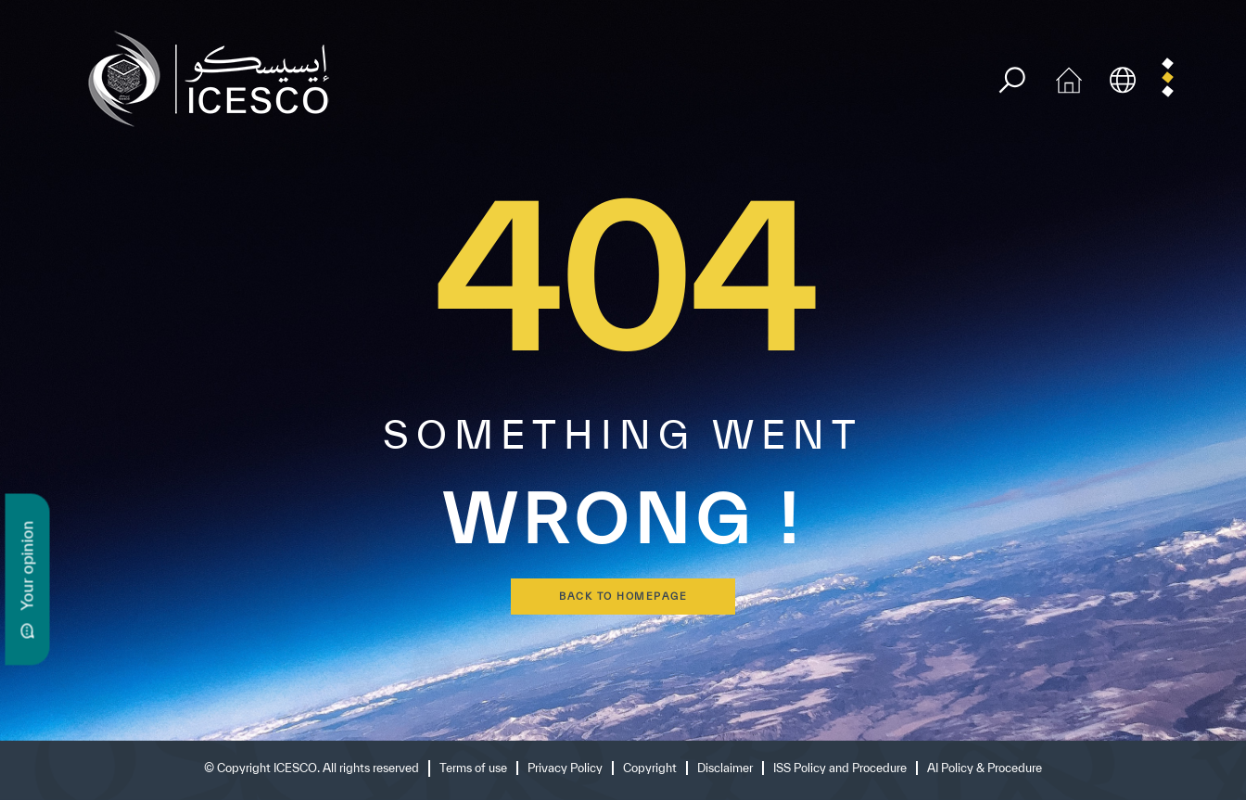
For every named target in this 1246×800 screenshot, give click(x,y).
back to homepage (623, 596)
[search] (1012, 80)
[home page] (216, 77)
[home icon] (1069, 77)
